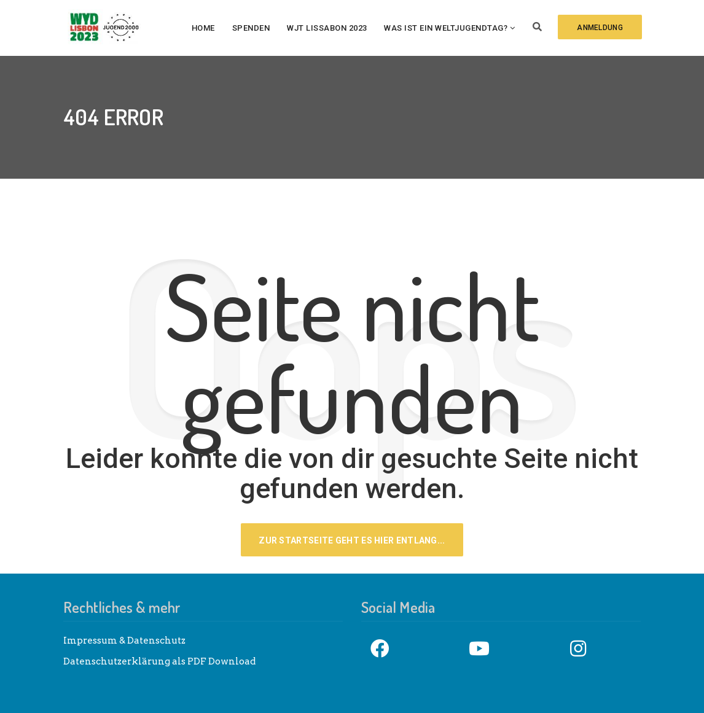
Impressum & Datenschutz (124, 640)
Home (203, 28)
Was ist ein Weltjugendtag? (445, 28)
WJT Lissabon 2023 (327, 28)
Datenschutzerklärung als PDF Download (159, 661)
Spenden (251, 28)
